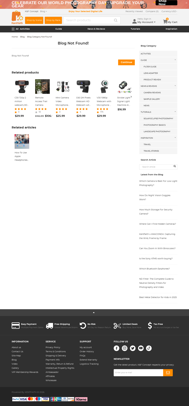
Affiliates (50, 376)
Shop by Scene (34, 20)
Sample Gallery (152, 99)
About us (16, 347)
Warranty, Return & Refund (59, 364)
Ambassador (52, 372)
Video (15, 364)
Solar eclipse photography (158, 118)
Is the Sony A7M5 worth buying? (156, 259)
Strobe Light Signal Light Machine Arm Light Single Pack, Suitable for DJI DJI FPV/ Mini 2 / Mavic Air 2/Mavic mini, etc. (124, 102)
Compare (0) (152, 11)
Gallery (15, 368)
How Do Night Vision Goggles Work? (154, 197)
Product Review (152, 80)
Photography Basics (155, 125)
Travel (147, 144)
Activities (25, 29)
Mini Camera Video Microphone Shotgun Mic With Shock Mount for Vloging (62, 102)
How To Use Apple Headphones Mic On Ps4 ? (21, 157)
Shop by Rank (53, 20)
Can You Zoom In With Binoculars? (157, 248)
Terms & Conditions (56, 352)
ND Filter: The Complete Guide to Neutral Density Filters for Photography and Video (156, 283)
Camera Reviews (152, 93)
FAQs (82, 356)
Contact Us (17, 352)
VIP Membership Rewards (25, 372)
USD (169, 11)
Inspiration (171, 29)
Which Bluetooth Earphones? (154, 269)
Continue (126, 62)
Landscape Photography (157, 131)
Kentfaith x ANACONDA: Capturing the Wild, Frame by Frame (157, 236)
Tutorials (135, 29)
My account (86, 347)
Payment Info (53, 360)
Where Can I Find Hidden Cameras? (157, 224)
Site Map (16, 356)
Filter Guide (150, 67)
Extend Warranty (88, 360)
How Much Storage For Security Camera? (155, 212)
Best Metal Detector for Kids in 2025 (158, 297)
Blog (22, 37)
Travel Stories (151, 151)
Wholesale (51, 380)
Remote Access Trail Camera (41, 101)
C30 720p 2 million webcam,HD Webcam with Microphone (22, 102)
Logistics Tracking (89, 364)
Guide (58, 29)
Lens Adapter (151, 73)
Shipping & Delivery (56, 356)
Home (15, 37)
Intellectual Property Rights (60, 368)
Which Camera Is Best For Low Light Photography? (158, 183)
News (146, 106)
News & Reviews (96, 29)
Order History (87, 352)
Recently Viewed (134, 11)
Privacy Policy (53, 347)
